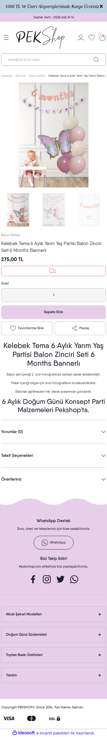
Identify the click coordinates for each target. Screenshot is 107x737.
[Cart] (102, 37)
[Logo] (41, 37)
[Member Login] (80, 37)
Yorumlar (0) (12, 431)
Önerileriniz (11, 479)
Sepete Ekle (53, 312)
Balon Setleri (11, 235)
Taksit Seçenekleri (17, 455)
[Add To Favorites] (27, 328)
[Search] (53, 59)
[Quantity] (53, 295)
